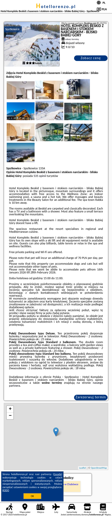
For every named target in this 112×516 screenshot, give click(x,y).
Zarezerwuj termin (91, 397)
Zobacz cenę (91, 58)
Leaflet (82, 467)
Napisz (108, 514)
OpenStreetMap (99, 467)
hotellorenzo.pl (56, 6)
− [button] (10, 416)
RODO (5, 490)
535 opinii (39, 176)
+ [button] (10, 409)
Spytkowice (12, 29)
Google (58, 474)
